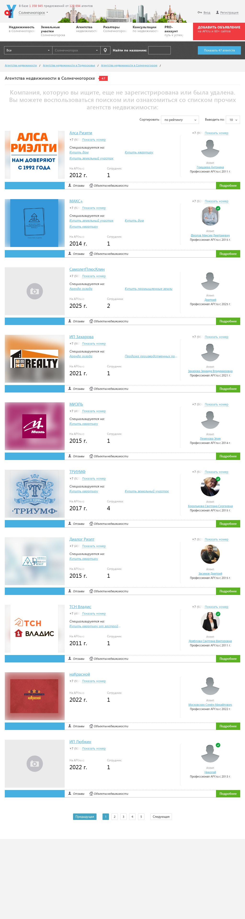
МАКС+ (76, 201)
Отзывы (78, 186)
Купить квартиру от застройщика (97, 626)
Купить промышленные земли (148, 288)
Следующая (161, 817)
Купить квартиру (139, 152)
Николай (210, 772)
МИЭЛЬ (76, 404)
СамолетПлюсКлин (87, 269)
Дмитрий (210, 300)
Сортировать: (150, 120)
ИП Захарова (81, 337)
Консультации (146, 29)
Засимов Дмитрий (210, 574)
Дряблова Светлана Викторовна (210, 641)
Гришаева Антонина (210, 167)
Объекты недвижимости (111, 186)
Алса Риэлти (80, 133)
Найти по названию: (130, 50)
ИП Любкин (80, 742)
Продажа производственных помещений (157, 356)
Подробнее (228, 186)
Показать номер (216, 133)
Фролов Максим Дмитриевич (210, 235)
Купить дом (79, 152)
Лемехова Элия (210, 439)
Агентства (87, 29)
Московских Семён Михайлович (210, 705)
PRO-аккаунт (174, 31)
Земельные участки (56, 31)
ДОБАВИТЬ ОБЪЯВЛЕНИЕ (219, 29)
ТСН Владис (80, 607)
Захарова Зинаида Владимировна (210, 371)
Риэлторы (115, 29)
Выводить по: (215, 120)
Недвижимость (22, 29)
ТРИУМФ (77, 472)
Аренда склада (80, 288)
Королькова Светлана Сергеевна (210, 506)
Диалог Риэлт (81, 539)
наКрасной (79, 674)
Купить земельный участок (91, 158)
